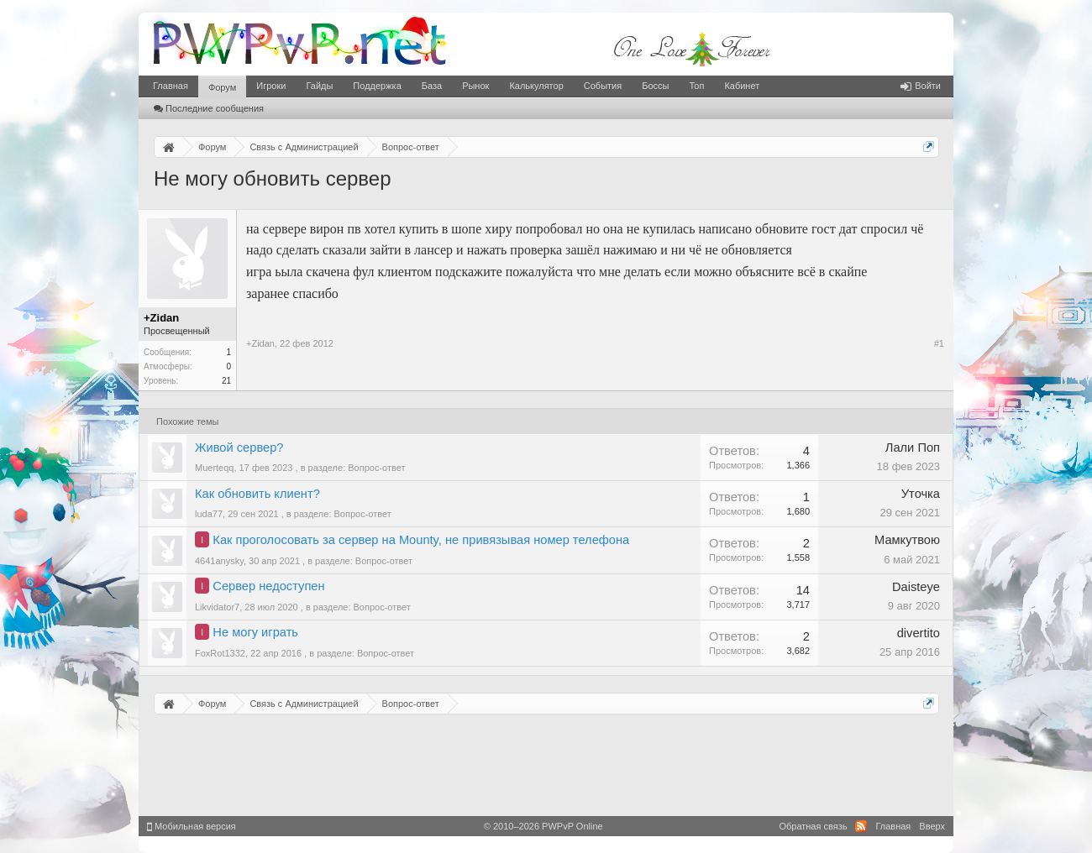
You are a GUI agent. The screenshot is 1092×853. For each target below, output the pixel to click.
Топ (696, 86)
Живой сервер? (239, 447)
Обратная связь (813, 826)
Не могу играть (255, 632)
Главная (170, 86)
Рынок (475, 86)
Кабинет (741, 86)
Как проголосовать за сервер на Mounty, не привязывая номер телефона (421, 540)
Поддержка (377, 86)
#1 (939, 343)
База (432, 86)
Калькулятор (536, 86)
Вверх (932, 826)
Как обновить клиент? (257, 493)
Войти (920, 86)
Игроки (271, 86)
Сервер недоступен (268, 586)
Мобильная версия (191, 826)
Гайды (319, 86)
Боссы (655, 86)
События (603, 86)
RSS (861, 826)
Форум (222, 87)
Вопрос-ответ (376, 468)
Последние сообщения (209, 108)
